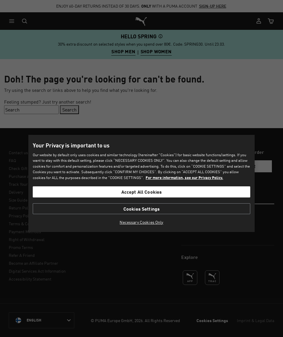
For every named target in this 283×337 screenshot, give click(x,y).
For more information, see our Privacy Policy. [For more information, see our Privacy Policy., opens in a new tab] (184, 177)
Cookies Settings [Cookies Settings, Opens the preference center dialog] (141, 209)
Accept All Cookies (141, 192)
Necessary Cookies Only (141, 222)
